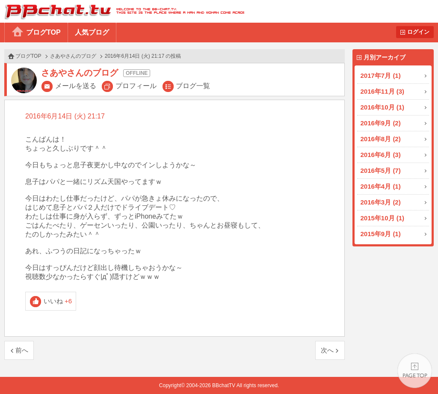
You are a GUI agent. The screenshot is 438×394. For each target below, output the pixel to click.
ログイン (418, 32)
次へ (327, 350)
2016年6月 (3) (381, 154)
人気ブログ (92, 32)
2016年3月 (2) (381, 202)
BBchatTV (122, 11)
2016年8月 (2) (381, 138)
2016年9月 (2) (381, 123)
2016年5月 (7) (381, 170)
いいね (58, 301)
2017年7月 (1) (381, 75)
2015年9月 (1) (381, 233)
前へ (21, 350)
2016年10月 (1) (383, 107)
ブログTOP (43, 32)
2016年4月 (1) (381, 186)
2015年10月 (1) (383, 218)
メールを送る (75, 85)
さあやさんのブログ (73, 56)
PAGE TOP (415, 371)
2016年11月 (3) (383, 91)
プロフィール (136, 85)
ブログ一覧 (193, 85)
